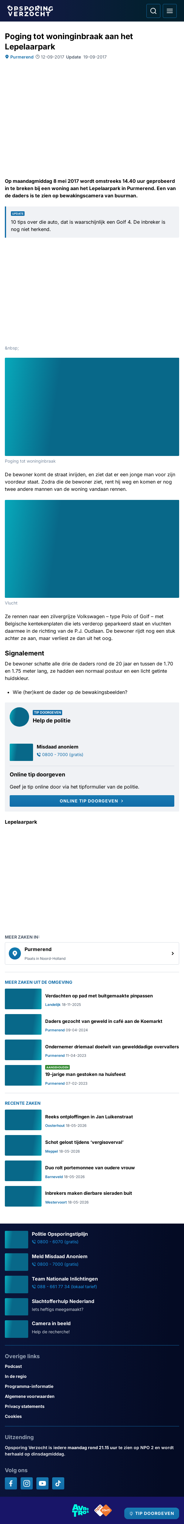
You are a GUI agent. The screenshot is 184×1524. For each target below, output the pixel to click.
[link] (92, 953)
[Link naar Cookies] (92, 1416)
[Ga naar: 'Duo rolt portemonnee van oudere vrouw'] (92, 1171)
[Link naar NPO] (103, 1510)
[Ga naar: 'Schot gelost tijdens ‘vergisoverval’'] (92, 1145)
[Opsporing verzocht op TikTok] (58, 1483)
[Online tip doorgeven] (92, 801)
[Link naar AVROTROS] (80, 1510)
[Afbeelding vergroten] (175, 362)
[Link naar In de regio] (92, 1376)
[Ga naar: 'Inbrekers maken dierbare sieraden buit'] (92, 1196)
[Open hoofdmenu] (170, 11)
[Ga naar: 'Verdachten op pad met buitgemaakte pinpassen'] (92, 999)
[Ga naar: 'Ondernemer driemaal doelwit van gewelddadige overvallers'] (92, 1050)
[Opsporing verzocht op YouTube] (42, 1483)
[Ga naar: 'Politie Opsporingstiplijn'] (92, 1239)
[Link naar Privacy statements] (92, 1406)
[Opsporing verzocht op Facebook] (11, 1483)
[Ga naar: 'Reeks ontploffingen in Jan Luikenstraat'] (92, 1120)
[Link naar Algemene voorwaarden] (92, 1396)
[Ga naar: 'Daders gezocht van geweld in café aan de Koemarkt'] (92, 1024)
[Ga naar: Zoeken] (153, 11)
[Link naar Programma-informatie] (92, 1386)
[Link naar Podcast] (92, 1366)
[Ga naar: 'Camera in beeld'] (92, 1329)
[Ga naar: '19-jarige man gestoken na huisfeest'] (92, 1075)
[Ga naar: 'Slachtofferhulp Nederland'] (92, 1307)
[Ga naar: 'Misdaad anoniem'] (92, 752)
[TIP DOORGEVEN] (151, 1513)
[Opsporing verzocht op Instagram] (27, 1483)
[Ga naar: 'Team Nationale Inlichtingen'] (92, 1284)
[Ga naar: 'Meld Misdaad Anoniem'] (92, 1262)
